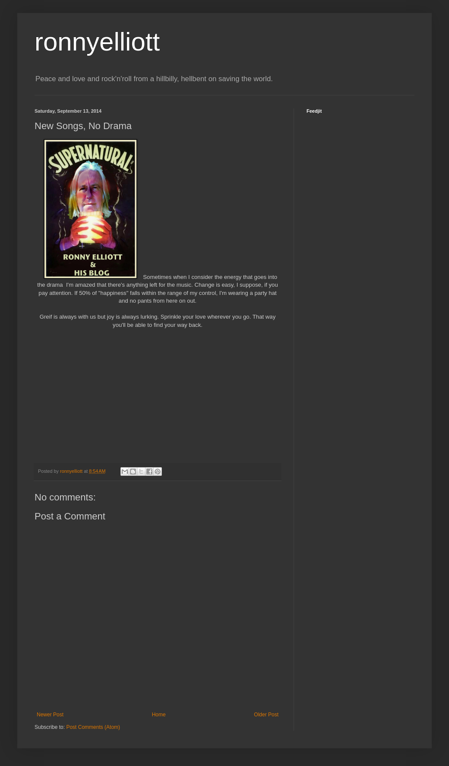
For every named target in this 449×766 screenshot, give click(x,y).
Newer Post (50, 715)
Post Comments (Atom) (93, 727)
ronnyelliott (97, 41)
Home (159, 715)
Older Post (266, 715)
